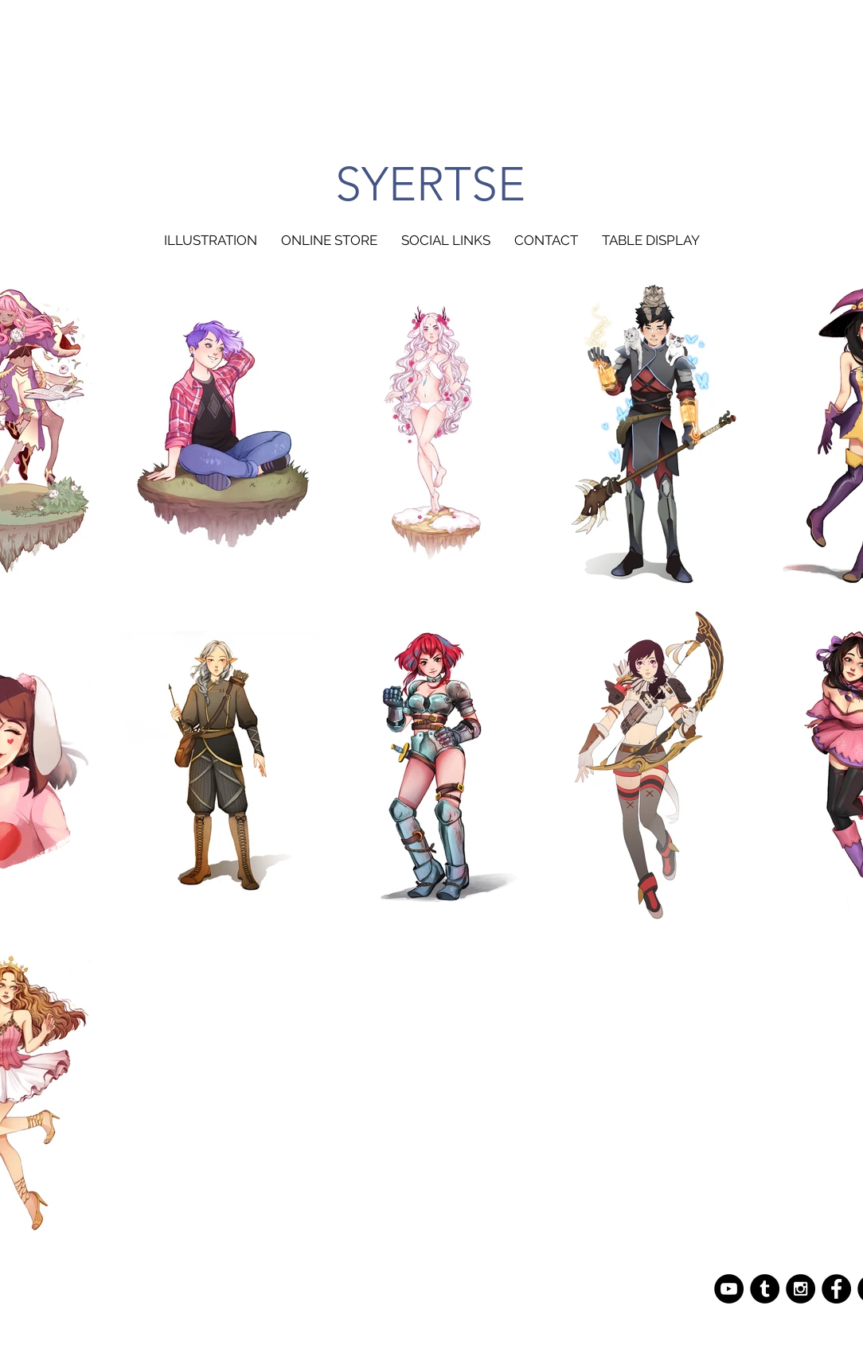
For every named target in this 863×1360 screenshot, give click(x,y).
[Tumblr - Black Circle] (764, 1289)
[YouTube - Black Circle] (729, 1289)
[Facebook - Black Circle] (836, 1289)
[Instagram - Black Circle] (800, 1289)
